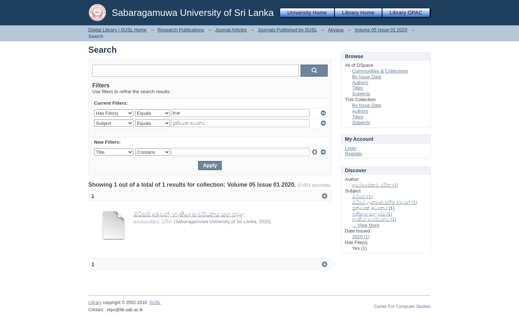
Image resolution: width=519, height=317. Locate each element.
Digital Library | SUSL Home (117, 29)
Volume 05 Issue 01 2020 (380, 29)
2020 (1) (360, 236)
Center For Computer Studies (402, 306)
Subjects (361, 93)
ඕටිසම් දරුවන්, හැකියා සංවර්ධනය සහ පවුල (189, 214)
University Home (307, 13)
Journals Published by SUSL (287, 29)
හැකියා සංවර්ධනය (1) (374, 219)
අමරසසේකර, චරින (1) (375, 185)
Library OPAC (406, 13)
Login (350, 148)
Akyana (335, 29)
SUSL (155, 302)
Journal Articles (231, 29)
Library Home (358, 13)
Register (353, 153)
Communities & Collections (380, 71)
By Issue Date (366, 76)
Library (95, 302)
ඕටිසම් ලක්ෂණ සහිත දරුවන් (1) (384, 202)
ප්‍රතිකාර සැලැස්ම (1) (372, 214)
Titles (357, 88)
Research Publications (181, 29)
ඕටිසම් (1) (362, 196)
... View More (366, 225)
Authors (360, 82)
